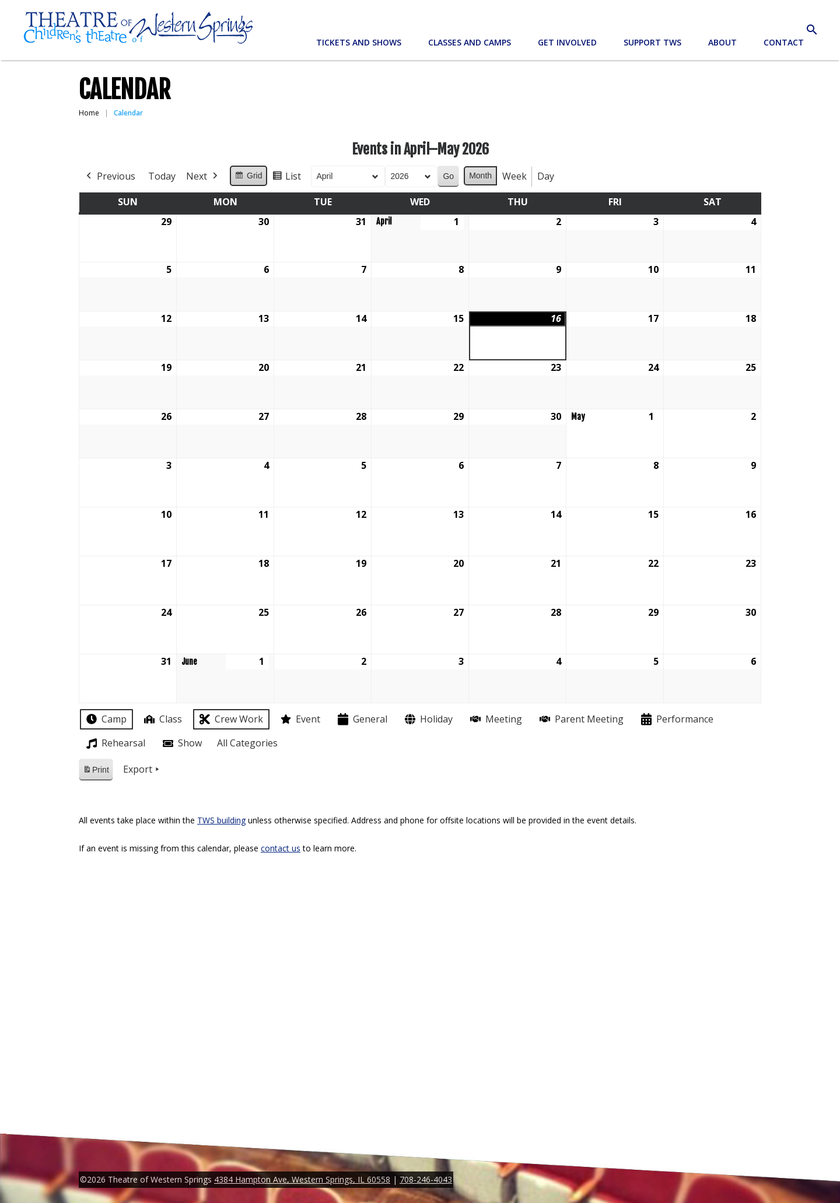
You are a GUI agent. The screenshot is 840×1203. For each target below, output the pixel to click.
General (361, 719)
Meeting (495, 719)
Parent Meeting (580, 719)
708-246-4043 (426, 1179)
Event (299, 719)
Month (480, 175)
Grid (248, 177)
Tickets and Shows (358, 42)
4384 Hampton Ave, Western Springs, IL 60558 (302, 1179)
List (286, 178)
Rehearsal (114, 743)
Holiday (427, 719)
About (722, 42)
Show (181, 743)
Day (545, 176)
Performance (676, 719)
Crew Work (230, 719)
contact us (280, 848)
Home (89, 113)
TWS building (221, 820)
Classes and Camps (469, 42)
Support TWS (652, 42)
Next (203, 177)
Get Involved (567, 42)
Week (514, 176)
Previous (109, 177)
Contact (784, 42)
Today (162, 176)
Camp (105, 719)
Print (95, 772)
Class (162, 719)
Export (142, 769)
